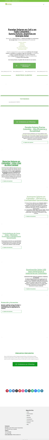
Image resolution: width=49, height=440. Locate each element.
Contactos (29, 422)
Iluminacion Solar (30, 420)
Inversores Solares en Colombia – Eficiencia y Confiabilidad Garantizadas (36, 198)
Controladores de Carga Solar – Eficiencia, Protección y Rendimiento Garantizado (11, 235)
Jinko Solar (24, 134)
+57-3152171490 (8, 433)
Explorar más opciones (28, 142)
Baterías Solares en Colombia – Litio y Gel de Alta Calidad (11, 163)
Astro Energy (45, 134)
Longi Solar (34, 134)
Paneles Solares (30, 413)
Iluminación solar (22, 49)
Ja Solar (39, 134)
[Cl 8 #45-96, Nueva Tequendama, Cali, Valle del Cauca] (24, 376)
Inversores (22, 45)
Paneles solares (22, 42)
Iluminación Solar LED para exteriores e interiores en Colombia (36, 271)
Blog (27, 424)
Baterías (22, 43)
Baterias (28, 415)
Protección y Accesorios (9, 302)
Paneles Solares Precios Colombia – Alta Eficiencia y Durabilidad (35, 129)
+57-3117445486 (8, 431)
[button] (6, 84)
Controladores (22, 46)
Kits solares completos (22, 47)
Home (28, 412)
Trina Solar (29, 134)
